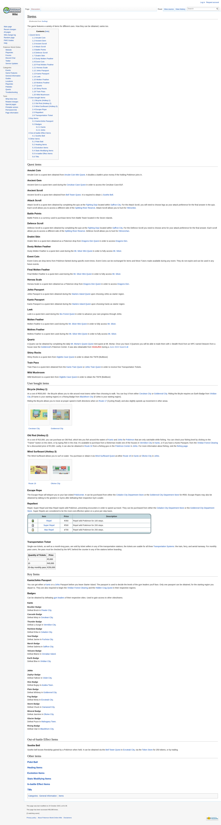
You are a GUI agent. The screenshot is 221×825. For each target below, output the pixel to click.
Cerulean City (146, 394)
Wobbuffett (97, 347)
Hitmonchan (130, 231)
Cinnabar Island (50, 654)
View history (180, 9)
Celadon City (47, 632)
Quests (8, 89)
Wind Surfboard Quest (106, 456)
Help (5, 43)
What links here (11, 99)
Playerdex (9, 53)
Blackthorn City (87, 397)
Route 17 (104, 401)
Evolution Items (37, 773)
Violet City (48, 678)
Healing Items (35, 767)
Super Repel (49, 525)
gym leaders (60, 598)
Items (62, 796)
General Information (49, 796)
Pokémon (131, 440)
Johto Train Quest (94, 367)
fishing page (191, 446)
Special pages (10, 104)
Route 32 (97, 446)
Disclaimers (69, 818)
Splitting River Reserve (86, 208)
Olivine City (148, 456)
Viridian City (46, 661)
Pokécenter (80, 495)
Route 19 (128, 456)
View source (168, 9)
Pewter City (47, 610)
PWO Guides (9, 40)
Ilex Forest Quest (68, 314)
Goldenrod (46, 347)
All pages (7, 32)
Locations (9, 81)
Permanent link (11, 110)
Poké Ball (33, 762)
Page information (11, 113)
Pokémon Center (131, 446)
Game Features (11, 73)
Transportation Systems (164, 546)
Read (159, 9)
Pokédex (8, 87)
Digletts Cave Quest (66, 357)
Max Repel (50, 530)
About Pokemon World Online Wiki (51, 818)
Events (8, 70)
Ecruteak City (48, 700)
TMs (30, 789)
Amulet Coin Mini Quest (75, 175)
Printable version (11, 107)
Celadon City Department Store (131, 495)
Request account (212, 2)
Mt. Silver (118, 251)
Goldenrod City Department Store (165, 495)
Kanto (111, 440)
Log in (202, 2)
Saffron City (117, 205)
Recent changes (10, 29)
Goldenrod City (161, 394)
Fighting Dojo (93, 205)
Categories (34, 796)
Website (8, 50)
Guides (8, 78)
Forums (8, 55)
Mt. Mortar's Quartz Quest (83, 344)
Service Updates (11, 64)
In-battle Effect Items (39, 784)
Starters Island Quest (82, 294)
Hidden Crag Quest (105, 588)
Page (28, 9)
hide (48, 32)
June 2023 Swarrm (119, 347)
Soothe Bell (109, 195)
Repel (49, 521)
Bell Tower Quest (74, 195)
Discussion (36, 9)
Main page (8, 27)
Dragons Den (122, 241)
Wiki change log (10, 35)
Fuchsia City (48, 639)
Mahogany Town (49, 722)
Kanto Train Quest (75, 367)
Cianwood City (49, 707)
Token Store (148, 750)
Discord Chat (10, 58)
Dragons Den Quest (91, 241)
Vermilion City (147, 443)
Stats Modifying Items (40, 779)
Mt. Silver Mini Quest (84, 251)
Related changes (11, 102)
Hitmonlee (132, 208)
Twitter (7, 61)
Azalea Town (48, 685)
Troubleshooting (11, 92)
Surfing (45, 21)
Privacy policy (32, 818)
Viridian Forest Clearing (78, 588)
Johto (121, 440)
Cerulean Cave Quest (77, 185)
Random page (9, 38)
